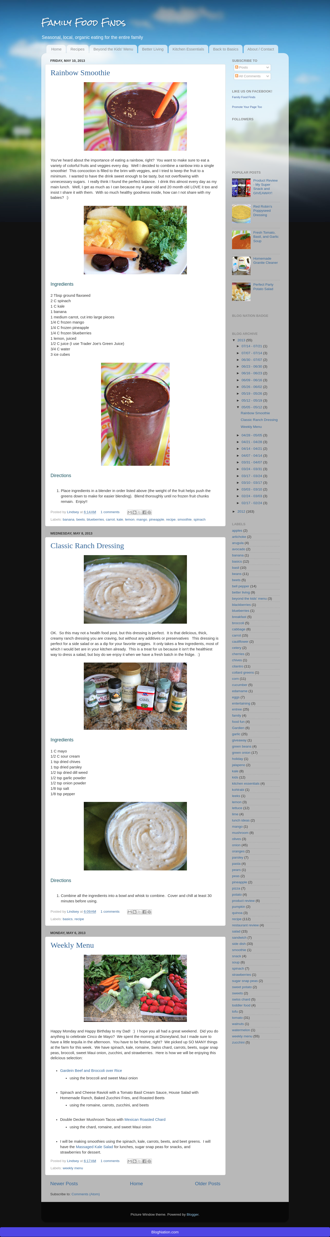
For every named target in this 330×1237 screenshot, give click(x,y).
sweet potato (242, 987)
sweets (237, 993)
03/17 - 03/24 (252, 476)
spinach (200, 519)
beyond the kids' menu (249, 598)
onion (236, 845)
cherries (238, 654)
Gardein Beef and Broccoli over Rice (91, 1071)
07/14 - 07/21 (252, 346)
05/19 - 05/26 (252, 393)
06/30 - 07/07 (252, 360)
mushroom (240, 833)
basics (67, 919)
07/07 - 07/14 (252, 353)
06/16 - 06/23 (252, 373)
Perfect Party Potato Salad (263, 287)
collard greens (243, 672)
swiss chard (241, 999)
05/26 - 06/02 (252, 387)
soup (236, 962)
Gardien (238, 728)
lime (235, 814)
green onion (241, 753)
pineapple (156, 519)
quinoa (237, 913)
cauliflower (240, 641)
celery (236, 648)
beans (237, 574)
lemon (130, 519)
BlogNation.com (165, 1232)
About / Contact (261, 49)
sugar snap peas (245, 981)
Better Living (152, 49)
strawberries (241, 975)
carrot (110, 519)
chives (237, 660)
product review (243, 901)
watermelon (241, 1030)
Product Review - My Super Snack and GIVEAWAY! (265, 187)
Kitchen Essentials (188, 49)
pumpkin (238, 907)
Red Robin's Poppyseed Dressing (262, 211)
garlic (236, 734)
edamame (240, 691)
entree (237, 709)
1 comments (110, 512)
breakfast (239, 617)
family (236, 715)
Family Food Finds (83, 22)
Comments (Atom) (86, 1194)
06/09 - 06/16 (252, 380)
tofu (235, 1011)
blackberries (241, 605)
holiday (237, 759)
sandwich (239, 937)
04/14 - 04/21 (252, 449)
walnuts (238, 1024)
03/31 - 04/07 (252, 462)
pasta (236, 864)
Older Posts (207, 1183)
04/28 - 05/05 (252, 435)
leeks (236, 796)
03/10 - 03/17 (252, 483)
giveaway (239, 740)
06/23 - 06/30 (252, 366)
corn (235, 679)
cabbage (238, 629)
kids (235, 777)
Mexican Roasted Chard (145, 1119)
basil (235, 568)
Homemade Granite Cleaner (265, 261)
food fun (238, 722)
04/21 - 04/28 (252, 442)
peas (236, 876)
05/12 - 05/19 (252, 400)
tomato (237, 1018)
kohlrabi (238, 790)
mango (141, 519)
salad (236, 931)
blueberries (95, 519)
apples (237, 530)
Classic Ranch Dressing (87, 545)
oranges (238, 851)
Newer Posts (64, 1183)
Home (56, 49)
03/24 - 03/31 (252, 469)
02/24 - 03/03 (252, 496)
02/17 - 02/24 (252, 503)
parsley (237, 857)
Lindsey (73, 512)
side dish (239, 944)
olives (236, 839)
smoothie (185, 519)
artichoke (239, 537)
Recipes (78, 49)
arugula (238, 543)
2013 (241, 340)
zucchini (238, 1042)
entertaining (241, 703)
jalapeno (238, 765)
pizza (236, 888)
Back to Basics (225, 49)
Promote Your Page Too (247, 106)
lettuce (237, 808)
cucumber (239, 685)
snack (236, 956)
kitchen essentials (246, 783)
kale (120, 519)
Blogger (193, 1214)
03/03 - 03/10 (252, 489)
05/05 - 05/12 (252, 407)
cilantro (237, 666)
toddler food (241, 1005)
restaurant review (245, 925)
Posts (241, 67)
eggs (236, 697)
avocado (238, 549)
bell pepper (240, 586)
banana (68, 519)
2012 (241, 511)
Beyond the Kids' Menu (113, 49)
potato (237, 894)
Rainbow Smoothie (80, 72)
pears (236, 870)
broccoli (238, 623)
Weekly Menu (72, 945)
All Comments (248, 76)
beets (80, 519)
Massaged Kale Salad (94, 1147)
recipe (171, 519)
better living (241, 592)
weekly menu (73, 1168)
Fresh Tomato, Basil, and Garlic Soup (265, 237)
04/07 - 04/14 (252, 455)
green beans (241, 746)
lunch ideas (241, 820)
